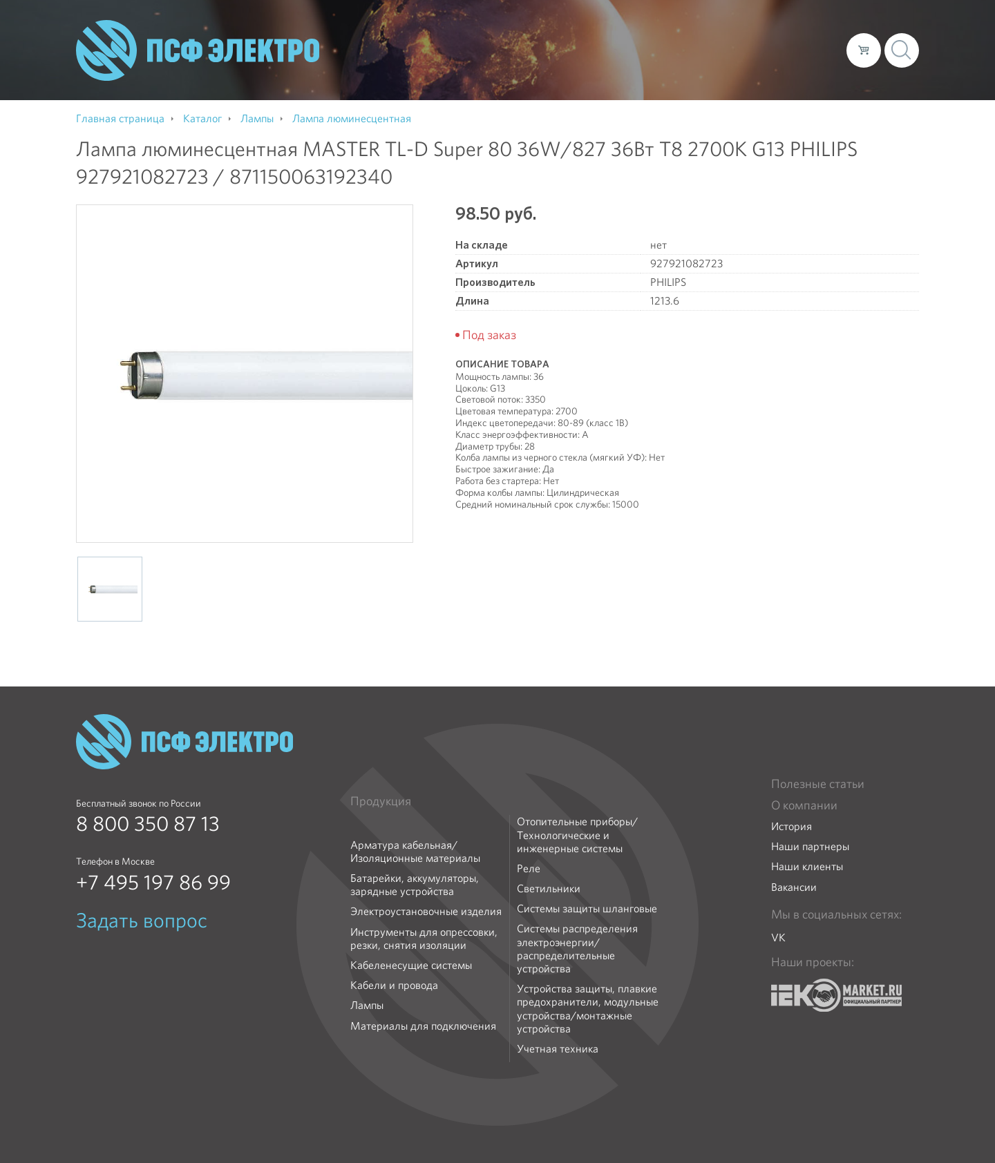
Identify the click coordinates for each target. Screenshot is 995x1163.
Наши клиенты (807, 866)
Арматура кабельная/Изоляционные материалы (415, 851)
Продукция (380, 801)
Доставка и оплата (722, 50)
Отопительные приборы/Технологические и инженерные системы (577, 835)
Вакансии (794, 887)
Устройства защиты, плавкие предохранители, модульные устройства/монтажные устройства (587, 1008)
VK (778, 937)
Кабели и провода (394, 985)
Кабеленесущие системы (411, 965)
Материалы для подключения (423, 1025)
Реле (528, 868)
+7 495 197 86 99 (153, 882)
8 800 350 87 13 (148, 824)
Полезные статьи (817, 783)
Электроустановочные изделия (426, 911)
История (791, 826)
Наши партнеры (810, 846)
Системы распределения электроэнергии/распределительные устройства (577, 948)
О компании (572, 50)
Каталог (638, 50)
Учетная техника (557, 1048)
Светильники (548, 888)
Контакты (810, 50)
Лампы (366, 1005)
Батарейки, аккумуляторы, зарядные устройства (414, 885)
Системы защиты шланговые (587, 908)
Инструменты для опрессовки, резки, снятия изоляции (424, 938)
